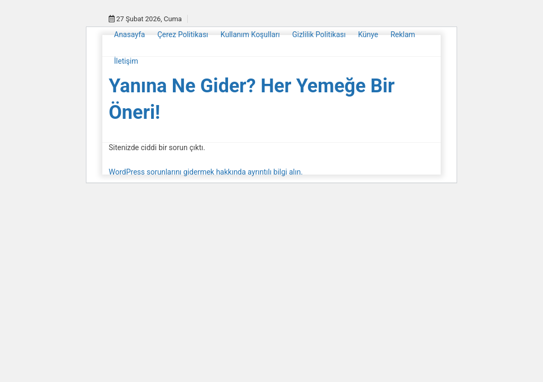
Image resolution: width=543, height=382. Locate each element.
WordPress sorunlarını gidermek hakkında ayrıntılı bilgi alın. (206, 172)
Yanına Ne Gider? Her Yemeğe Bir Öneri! (252, 99)
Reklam (402, 34)
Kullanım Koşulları (250, 34)
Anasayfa (129, 34)
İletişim (126, 61)
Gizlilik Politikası (319, 34)
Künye (368, 34)
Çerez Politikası (182, 34)
